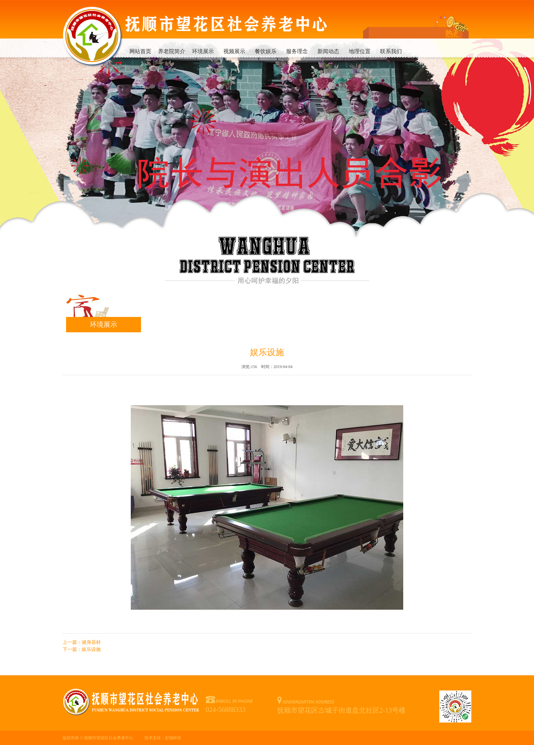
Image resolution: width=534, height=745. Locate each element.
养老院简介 (171, 51)
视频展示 (234, 51)
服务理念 (297, 51)
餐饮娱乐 (266, 51)
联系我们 (391, 51)
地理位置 (360, 51)
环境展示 (203, 51)
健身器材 (91, 642)
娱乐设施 (91, 649)
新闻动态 (328, 51)
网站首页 (140, 51)
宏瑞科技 (173, 737)
